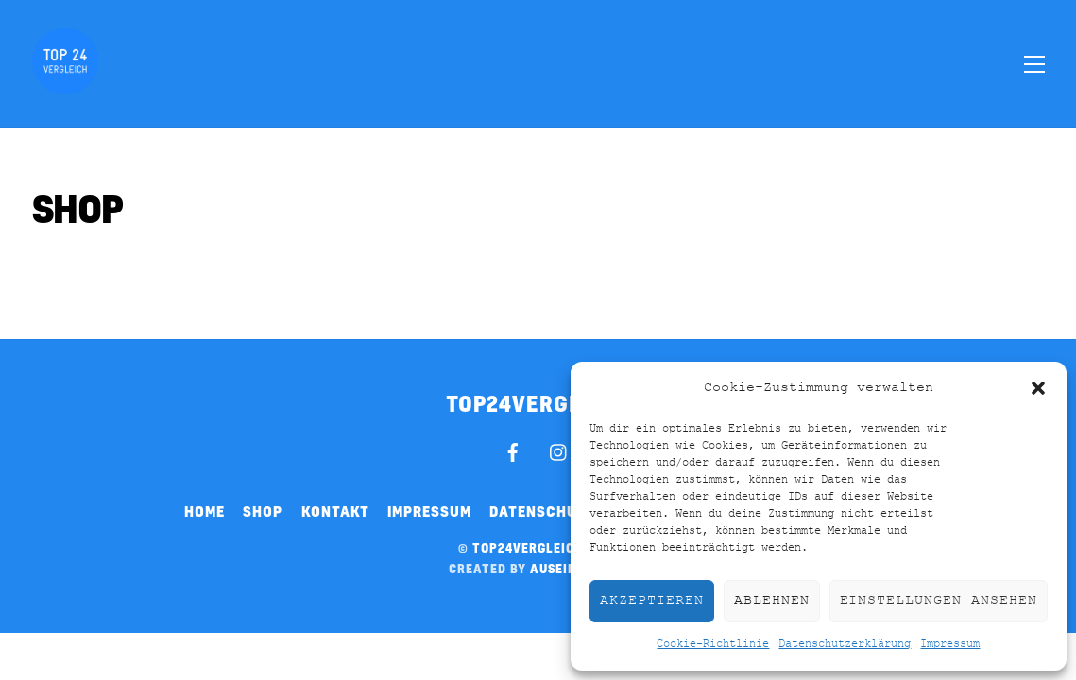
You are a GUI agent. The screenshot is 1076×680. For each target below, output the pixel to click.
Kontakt (335, 511)
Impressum (950, 644)
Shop (262, 511)
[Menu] (1034, 63)
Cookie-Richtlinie (713, 644)
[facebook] (513, 449)
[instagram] (559, 449)
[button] (1038, 388)
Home (204, 511)
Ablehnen (772, 600)
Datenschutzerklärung (844, 644)
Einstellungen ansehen (938, 600)
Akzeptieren (652, 600)
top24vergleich (528, 547)
